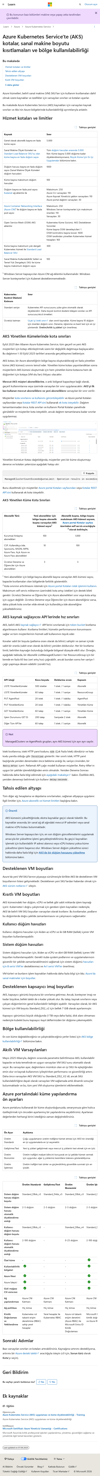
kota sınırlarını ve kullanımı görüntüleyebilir (39, 398)
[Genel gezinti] (3, 4)
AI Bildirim (8, 1466)
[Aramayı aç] (80, 4)
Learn (6, 26)
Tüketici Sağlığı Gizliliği (14, 1471)
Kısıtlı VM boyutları (14, 79)
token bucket (77, 624)
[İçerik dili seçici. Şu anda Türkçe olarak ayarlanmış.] (9, 1459)
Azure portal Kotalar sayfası (78, 522)
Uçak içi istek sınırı (37, 320)
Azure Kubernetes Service (38, 26)
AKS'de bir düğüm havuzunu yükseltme (62, 852)
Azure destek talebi (26, 1353)
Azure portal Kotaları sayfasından (57, 487)
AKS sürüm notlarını (14, 885)
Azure (17, 26)
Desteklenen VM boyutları (18, 75)
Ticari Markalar (60, 1471)
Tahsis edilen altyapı (15, 71)
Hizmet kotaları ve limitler (18, 66)
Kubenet (8, 192)
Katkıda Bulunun (56, 1466)
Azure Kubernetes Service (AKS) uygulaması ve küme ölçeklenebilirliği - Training (44, 1414)
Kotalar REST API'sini (34, 402)
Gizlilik (71, 1466)
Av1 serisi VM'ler (53, 966)
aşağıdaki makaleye (57, 774)
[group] (50, 479)
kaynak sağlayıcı (30, 624)
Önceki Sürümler (25, 1466)
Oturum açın (91, 4)
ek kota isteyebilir (69, 402)
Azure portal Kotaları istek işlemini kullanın (72, 586)
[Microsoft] (50, 4)
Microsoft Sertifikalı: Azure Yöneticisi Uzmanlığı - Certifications (35, 1428)
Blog (39, 1466)
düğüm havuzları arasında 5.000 (68, 150)
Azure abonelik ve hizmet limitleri (41, 800)
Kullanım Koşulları (40, 1471)
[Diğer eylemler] (94, 26)
